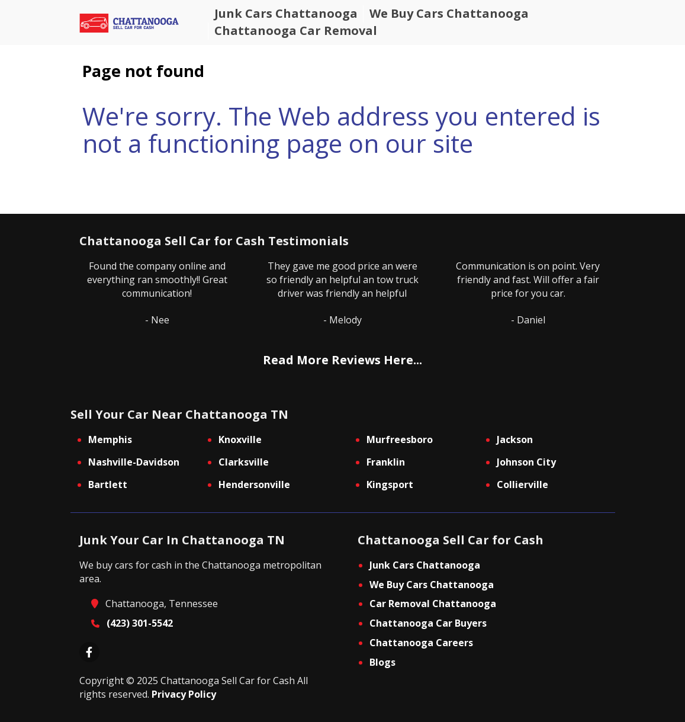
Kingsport (389, 484)
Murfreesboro (399, 439)
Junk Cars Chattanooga (424, 565)
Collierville (522, 484)
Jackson (515, 439)
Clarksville (243, 462)
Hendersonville (254, 484)
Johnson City (526, 462)
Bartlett (107, 484)
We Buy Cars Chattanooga (431, 584)
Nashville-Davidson (133, 462)
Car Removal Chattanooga (432, 603)
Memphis (110, 439)
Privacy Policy (184, 694)
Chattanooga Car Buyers (428, 623)
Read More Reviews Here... (342, 360)
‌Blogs (382, 662)
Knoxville (240, 439)
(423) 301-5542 (140, 623)
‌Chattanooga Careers (421, 642)
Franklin (385, 462)
